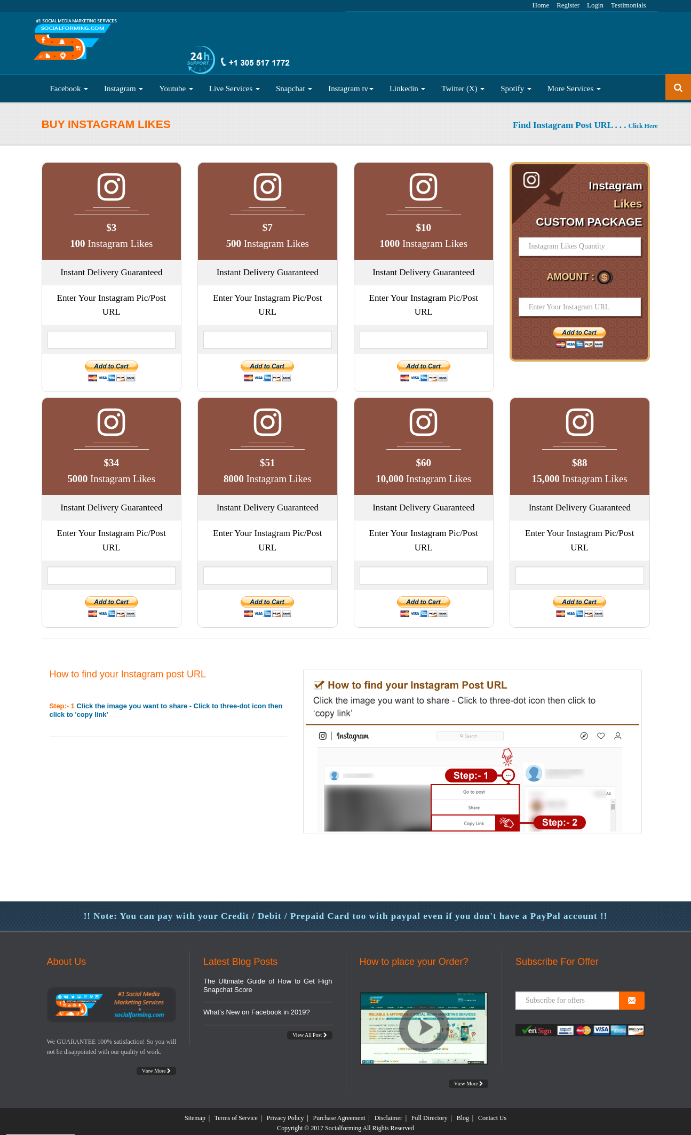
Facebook (69, 85)
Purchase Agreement (339, 1114)
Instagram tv (351, 85)
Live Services (234, 85)
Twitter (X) (463, 85)
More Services (574, 85)
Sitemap (195, 1114)
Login (595, 5)
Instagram (123, 85)
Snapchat (294, 85)
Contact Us (492, 1114)
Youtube (176, 85)
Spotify (516, 85)
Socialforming (343, 1124)
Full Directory (429, 1114)
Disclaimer (388, 1114)
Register (568, 5)
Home (541, 5)
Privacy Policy (285, 1114)
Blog (463, 1114)
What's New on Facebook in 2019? (256, 1008)
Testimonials (628, 5)
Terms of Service (236, 1114)
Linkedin (407, 85)
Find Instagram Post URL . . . (585, 121)
